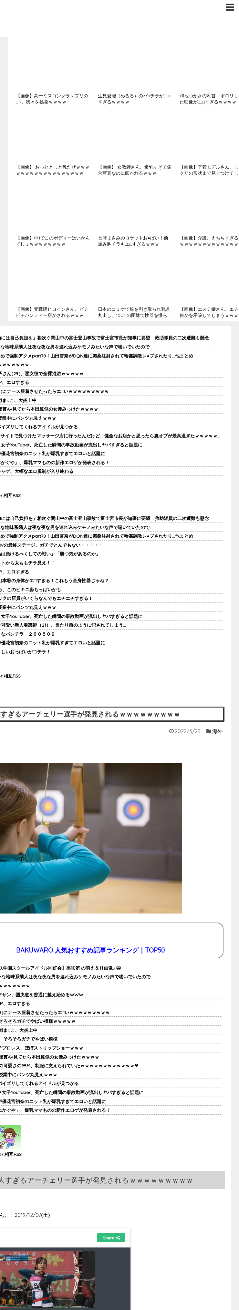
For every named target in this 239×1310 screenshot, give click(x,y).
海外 (217, 731)
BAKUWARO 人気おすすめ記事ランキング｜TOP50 (90, 950)
